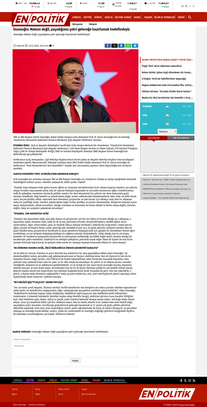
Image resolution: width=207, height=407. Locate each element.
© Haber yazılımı (179, 404)
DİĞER (181, 17)
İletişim (93, 24)
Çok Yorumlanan (181, 137)
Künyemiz (77, 24)
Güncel (76, 17)
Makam (46, 331)
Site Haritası (19, 404)
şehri (71, 331)
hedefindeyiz (101, 331)
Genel (137, 17)
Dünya (98, 17)
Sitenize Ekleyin (36, 404)
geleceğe (78, 331)
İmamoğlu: (37, 331)
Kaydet (75, 360)
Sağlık (108, 17)
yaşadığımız (62, 331)
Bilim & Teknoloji (164, 17)
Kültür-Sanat (123, 17)
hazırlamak (89, 331)
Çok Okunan (154, 137)
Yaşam (148, 17)
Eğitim (87, 17)
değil (53, 331)
